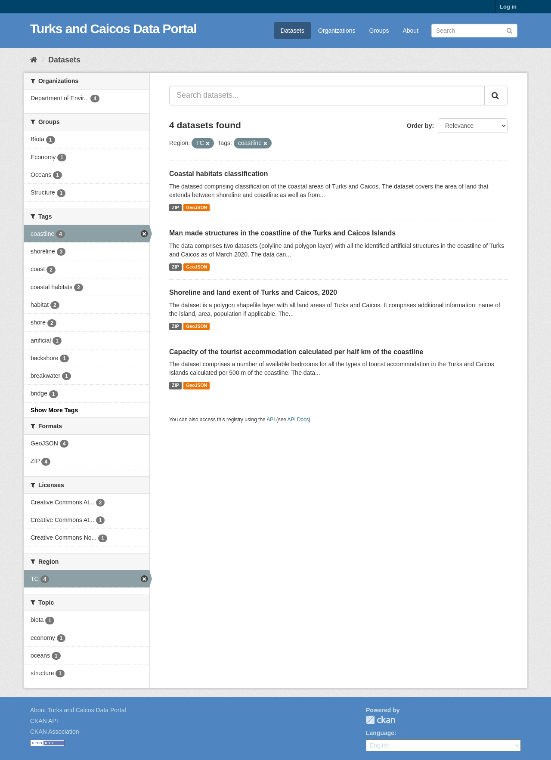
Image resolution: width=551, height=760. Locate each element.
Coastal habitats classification (218, 173)
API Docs (298, 420)
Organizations (336, 30)
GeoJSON (196, 207)
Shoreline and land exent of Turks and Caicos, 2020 (253, 292)
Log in (508, 6)
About (410, 30)
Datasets (292, 30)
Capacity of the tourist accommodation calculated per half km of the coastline (296, 351)
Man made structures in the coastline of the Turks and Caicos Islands (282, 233)
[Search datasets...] (327, 95)
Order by (419, 125)
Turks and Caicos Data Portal (113, 29)
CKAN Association (54, 731)
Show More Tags (54, 410)
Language (380, 732)
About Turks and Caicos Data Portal (78, 710)
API (270, 420)
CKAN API (44, 720)
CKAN (380, 719)
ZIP (175, 207)
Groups (379, 30)
